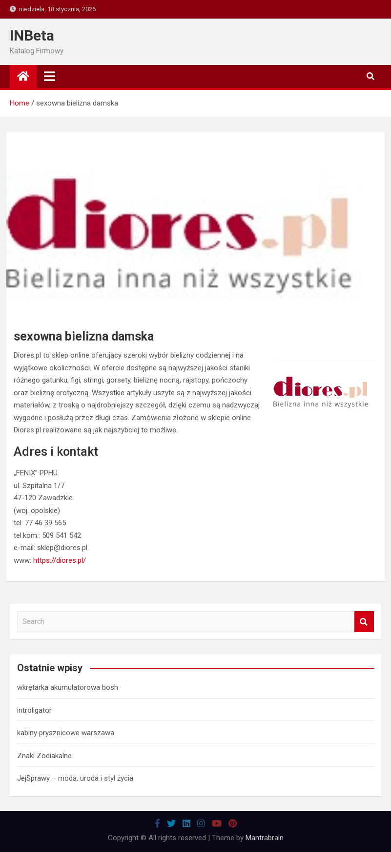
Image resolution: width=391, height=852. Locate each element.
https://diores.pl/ (59, 560)
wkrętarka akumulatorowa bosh (67, 687)
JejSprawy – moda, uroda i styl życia (75, 778)
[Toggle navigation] (49, 76)
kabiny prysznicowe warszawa (65, 732)
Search (364, 621)
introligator (34, 710)
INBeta (32, 35)
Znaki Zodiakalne (44, 755)
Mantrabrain (265, 837)
